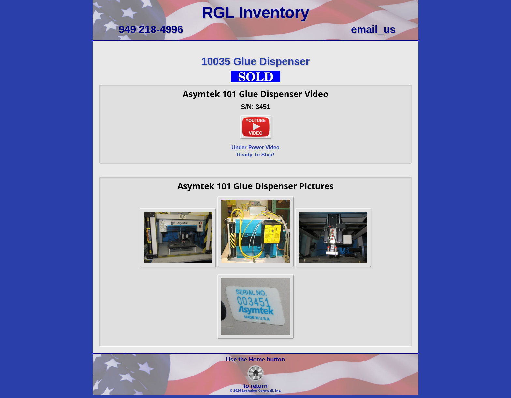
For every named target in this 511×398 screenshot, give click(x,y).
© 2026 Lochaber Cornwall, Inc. (255, 390)
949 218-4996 (151, 29)
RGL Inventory (255, 12)
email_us (373, 29)
